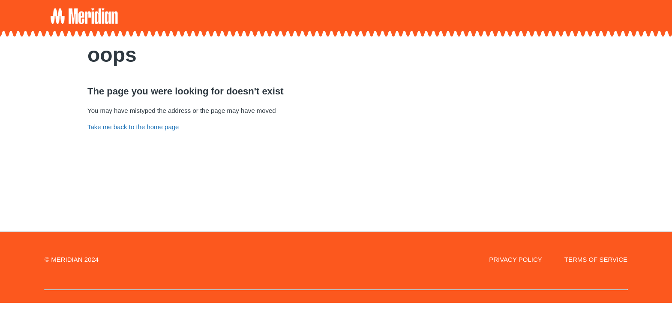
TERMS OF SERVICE (595, 259)
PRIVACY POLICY (515, 259)
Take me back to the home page (133, 126)
